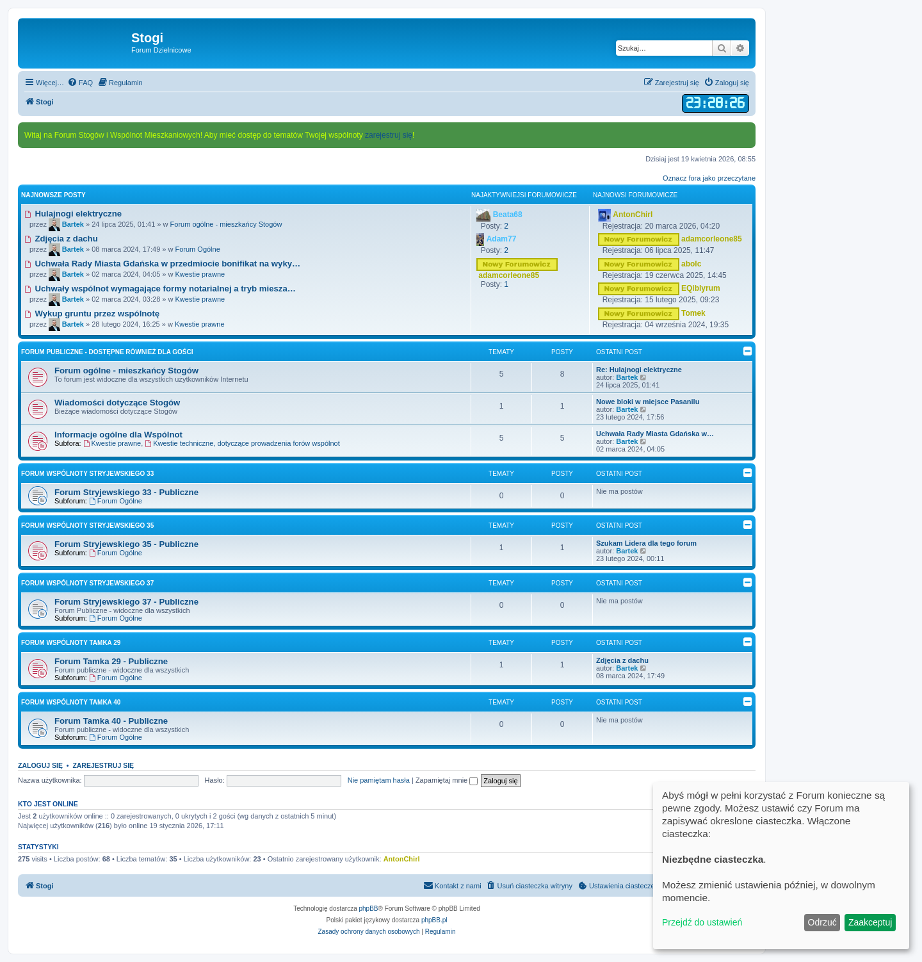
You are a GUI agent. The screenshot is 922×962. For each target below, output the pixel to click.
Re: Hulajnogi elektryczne (639, 369)
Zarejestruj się (103, 765)
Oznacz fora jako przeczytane (709, 178)
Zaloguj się (40, 765)
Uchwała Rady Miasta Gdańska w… (655, 433)
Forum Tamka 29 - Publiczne (111, 661)
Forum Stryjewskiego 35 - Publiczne (126, 544)
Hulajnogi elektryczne (73, 213)
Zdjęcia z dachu (61, 238)
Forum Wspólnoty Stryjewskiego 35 (87, 525)
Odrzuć (822, 922)
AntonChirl (402, 859)
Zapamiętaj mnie (447, 780)
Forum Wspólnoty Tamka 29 (70, 642)
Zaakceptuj (870, 922)
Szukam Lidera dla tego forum (646, 543)
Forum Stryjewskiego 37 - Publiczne (126, 602)
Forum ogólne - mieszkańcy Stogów (226, 224)
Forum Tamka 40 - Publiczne (111, 721)
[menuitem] (80, 82)
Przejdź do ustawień (702, 922)
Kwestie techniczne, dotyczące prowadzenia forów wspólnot (242, 443)
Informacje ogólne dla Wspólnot (118, 434)
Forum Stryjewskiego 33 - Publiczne (126, 492)
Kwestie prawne (200, 274)
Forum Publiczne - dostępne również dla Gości (107, 351)
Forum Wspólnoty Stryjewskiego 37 (87, 583)
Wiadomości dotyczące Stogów (117, 402)
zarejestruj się (388, 135)
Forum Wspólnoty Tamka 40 (70, 702)
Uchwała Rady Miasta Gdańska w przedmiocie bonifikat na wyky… (162, 263)
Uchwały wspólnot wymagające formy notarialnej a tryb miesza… (160, 288)
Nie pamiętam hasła (379, 780)
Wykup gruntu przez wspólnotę (91, 313)
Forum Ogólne (197, 249)
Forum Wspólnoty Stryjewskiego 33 (87, 473)
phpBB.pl (434, 920)
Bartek (627, 377)
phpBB (368, 908)
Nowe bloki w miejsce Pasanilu (647, 401)
